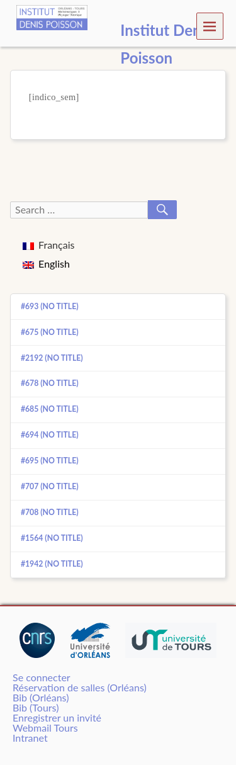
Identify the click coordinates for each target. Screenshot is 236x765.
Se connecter (41, 677)
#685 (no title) (50, 409)
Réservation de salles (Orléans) (80, 687)
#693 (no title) (50, 306)
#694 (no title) (50, 434)
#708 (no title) (50, 512)
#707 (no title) (50, 486)
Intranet (30, 738)
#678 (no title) (50, 383)
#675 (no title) (50, 332)
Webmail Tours (45, 728)
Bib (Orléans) (41, 697)
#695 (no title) (50, 460)
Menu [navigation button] (210, 25)
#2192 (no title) (52, 358)
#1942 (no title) (52, 564)
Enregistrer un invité (57, 717)
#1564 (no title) (52, 538)
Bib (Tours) (36, 707)
